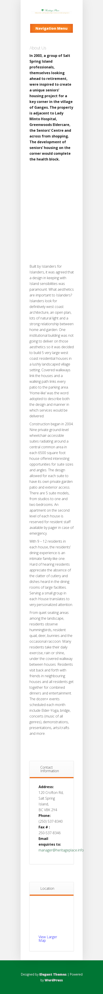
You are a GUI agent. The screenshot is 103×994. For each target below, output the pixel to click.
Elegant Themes (52, 974)
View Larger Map (48, 938)
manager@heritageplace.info (61, 850)
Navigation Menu (51, 28)
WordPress (54, 980)
